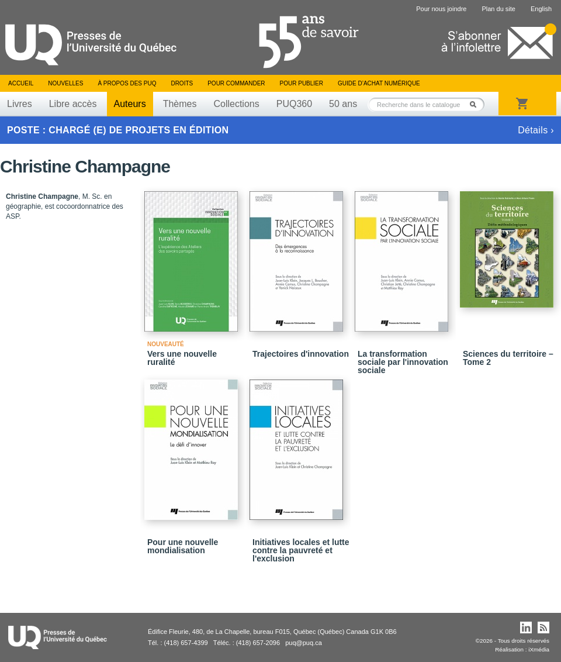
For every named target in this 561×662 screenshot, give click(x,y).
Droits (182, 83)
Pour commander (236, 83)
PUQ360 (294, 104)
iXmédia (538, 649)
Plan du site (498, 8)
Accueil (20, 83)
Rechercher (476, 104)
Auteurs (130, 104)
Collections (236, 104)
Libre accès (73, 104)
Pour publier (301, 83)
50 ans (343, 104)
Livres (19, 104)
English (541, 8)
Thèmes (180, 104)
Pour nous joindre (441, 8)
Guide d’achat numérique (379, 83)
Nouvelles (65, 83)
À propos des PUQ (127, 83)
